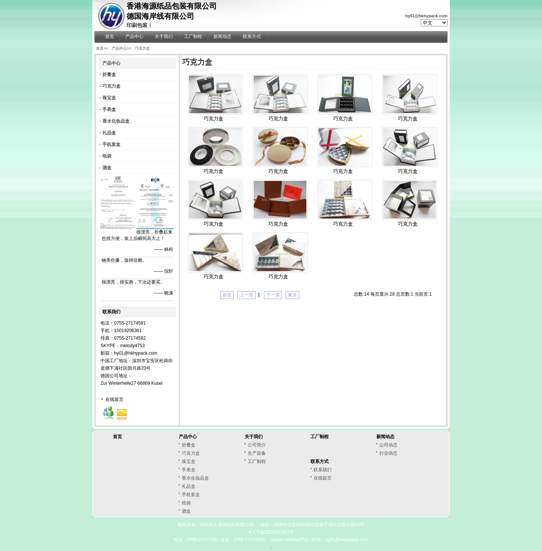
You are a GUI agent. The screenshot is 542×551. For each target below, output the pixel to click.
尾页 (292, 295)
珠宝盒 (109, 97)
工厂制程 (193, 36)
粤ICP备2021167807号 (271, 532)
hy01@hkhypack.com (426, 16)
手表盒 (109, 109)
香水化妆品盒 (115, 121)
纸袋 (106, 156)
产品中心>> (121, 48)
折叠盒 (109, 74)
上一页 (246, 295)
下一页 (273, 295)
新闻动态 (222, 36)
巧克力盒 (142, 48)
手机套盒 (111, 144)
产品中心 (134, 36)
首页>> (102, 48)
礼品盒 (109, 132)
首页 (109, 36)
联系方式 (252, 36)
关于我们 (164, 36)
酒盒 (106, 167)
